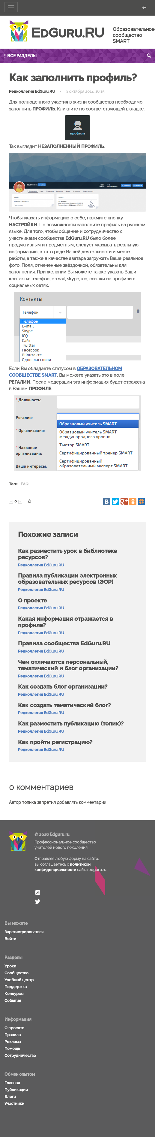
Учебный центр (19, 980)
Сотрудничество (20, 1055)
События (12, 1000)
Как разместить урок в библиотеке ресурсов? (67, 553)
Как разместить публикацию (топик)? (71, 723)
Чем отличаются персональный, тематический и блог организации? (68, 665)
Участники (14, 1103)
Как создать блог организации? (62, 686)
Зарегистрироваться (23, 932)
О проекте (32, 600)
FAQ (24, 484)
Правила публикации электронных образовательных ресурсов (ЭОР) (67, 578)
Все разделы (20, 55)
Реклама (12, 1041)
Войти (10, 938)
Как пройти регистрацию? (55, 742)
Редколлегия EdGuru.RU (32, 91)
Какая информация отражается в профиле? (65, 621)
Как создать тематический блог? (64, 705)
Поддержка (15, 987)
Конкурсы (13, 993)
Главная (12, 1083)
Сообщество (16, 973)
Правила (12, 1035)
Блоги (10, 1096)
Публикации (16, 1089)
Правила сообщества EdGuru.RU (64, 643)
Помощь (12, 1048)
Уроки (10, 966)
